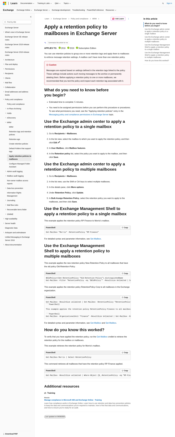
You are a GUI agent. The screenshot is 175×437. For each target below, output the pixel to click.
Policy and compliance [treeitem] (16, 104)
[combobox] (17, 22)
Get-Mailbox (95, 323)
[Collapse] (30, 17)
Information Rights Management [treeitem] (14, 194)
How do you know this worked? (157, 61)
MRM (94, 19)
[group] (87, 279)
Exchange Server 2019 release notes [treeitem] (17, 46)
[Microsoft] (4, 3)
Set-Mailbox (95, 239)
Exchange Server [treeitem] (11, 28)
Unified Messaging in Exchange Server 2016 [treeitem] (17, 238)
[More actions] (128, 19)
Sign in (169, 3)
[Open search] (163, 3)
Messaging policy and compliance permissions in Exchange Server (78, 115)
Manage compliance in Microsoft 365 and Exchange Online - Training (73, 400)
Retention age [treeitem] (14, 139)
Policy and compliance (79, 19)
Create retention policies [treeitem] (18, 144)
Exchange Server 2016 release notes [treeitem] (17, 53)
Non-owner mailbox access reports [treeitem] (17, 182)
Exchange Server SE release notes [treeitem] (16, 38)
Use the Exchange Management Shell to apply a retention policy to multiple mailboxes (157, 55)
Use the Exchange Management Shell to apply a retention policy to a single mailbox (157, 47)
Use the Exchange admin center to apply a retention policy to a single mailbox (157, 31)
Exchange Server (60, 19)
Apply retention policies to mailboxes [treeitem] (20, 157)
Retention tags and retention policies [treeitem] (20, 133)
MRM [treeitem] (11, 127)
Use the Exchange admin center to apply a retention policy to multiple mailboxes (157, 39)
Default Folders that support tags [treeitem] (20, 150)
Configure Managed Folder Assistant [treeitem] (19, 165)
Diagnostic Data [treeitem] (11, 228)
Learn (47, 19)
